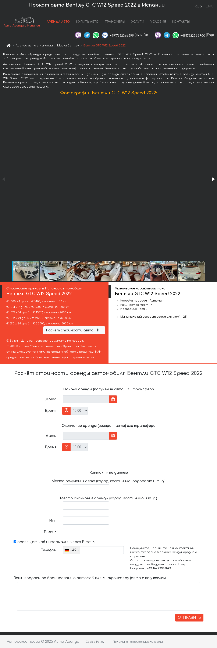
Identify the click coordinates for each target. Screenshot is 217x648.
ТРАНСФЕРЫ (115, 21)
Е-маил (50, 532)
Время (50, 411)
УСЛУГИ (137, 21)
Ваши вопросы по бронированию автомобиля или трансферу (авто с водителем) (90, 578)
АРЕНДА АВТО (58, 21)
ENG (209, 6)
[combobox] (71, 550)
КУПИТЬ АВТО (87, 21)
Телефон (48, 550)
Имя (52, 520)
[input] (86, 399)
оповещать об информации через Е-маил (54, 542)
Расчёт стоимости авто (73, 330)
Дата (51, 399)
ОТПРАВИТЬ (189, 618)
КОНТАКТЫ (181, 21)
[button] (213, 179)
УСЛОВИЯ (158, 21)
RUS (198, 6)
